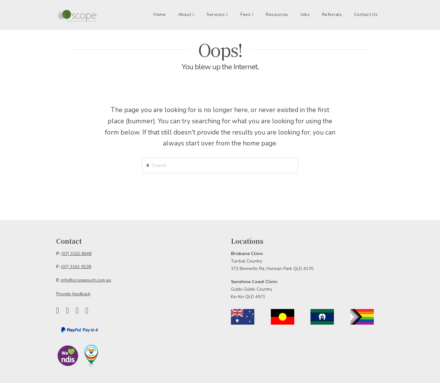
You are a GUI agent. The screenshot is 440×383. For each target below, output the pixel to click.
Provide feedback (73, 294)
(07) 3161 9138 (76, 267)
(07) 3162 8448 (76, 254)
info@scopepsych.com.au (86, 280)
